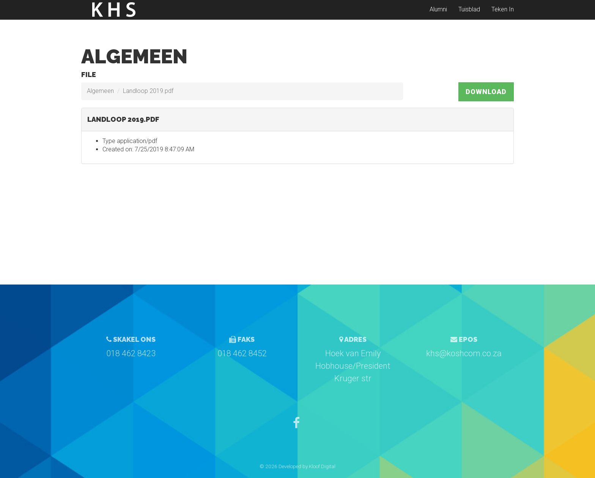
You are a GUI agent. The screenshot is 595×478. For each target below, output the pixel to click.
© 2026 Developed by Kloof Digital (297, 466)
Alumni (438, 15)
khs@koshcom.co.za (464, 353)
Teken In (502, 15)
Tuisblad (469, 15)
